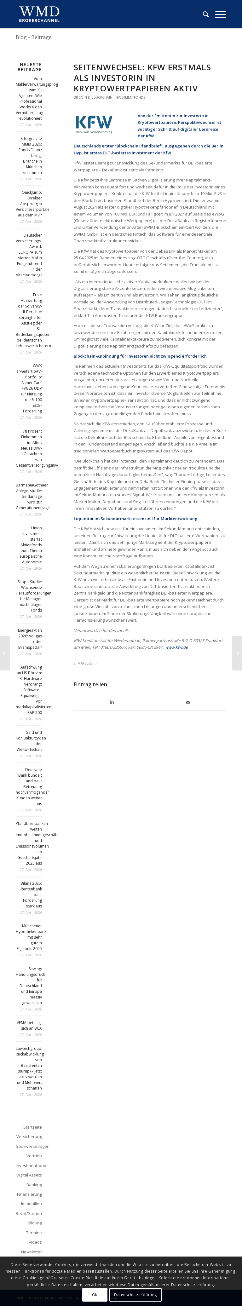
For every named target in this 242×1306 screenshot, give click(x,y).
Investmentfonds (129, 97)
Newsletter (31, 1252)
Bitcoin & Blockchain (93, 97)
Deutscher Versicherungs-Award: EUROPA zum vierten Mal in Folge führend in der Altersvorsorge (29, 255)
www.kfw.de (176, 647)
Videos (35, 1242)
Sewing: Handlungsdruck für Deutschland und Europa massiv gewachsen (30, 985)
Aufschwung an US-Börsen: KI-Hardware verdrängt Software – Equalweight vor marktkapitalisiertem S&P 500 (34, 690)
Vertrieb (34, 1156)
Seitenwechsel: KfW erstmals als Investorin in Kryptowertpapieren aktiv (142, 77)
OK (95, 1294)
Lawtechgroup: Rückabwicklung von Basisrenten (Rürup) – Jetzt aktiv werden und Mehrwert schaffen (30, 1068)
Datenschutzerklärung (135, 1294)
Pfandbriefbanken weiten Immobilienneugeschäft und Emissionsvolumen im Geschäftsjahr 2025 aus (37, 843)
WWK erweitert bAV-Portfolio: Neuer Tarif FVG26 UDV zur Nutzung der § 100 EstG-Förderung (29, 388)
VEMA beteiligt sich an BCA (29, 1025)
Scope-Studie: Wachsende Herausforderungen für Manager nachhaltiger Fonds (33, 596)
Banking (34, 1185)
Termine (34, 1232)
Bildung (35, 1223)
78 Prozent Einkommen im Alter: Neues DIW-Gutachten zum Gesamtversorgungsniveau (40, 448)
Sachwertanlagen (29, 1146)
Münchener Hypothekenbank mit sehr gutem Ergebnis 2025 (31, 937)
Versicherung (29, 1136)
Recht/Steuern (29, 1213)
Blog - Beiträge (34, 37)
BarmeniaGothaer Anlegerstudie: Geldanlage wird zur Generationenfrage (33, 496)
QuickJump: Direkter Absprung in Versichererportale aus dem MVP (32, 204)
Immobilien (31, 1203)
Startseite (32, 1127)
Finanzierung (29, 1194)
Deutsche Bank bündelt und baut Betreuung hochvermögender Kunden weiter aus (32, 786)
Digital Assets (29, 1175)
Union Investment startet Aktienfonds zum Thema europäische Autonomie (31, 545)
